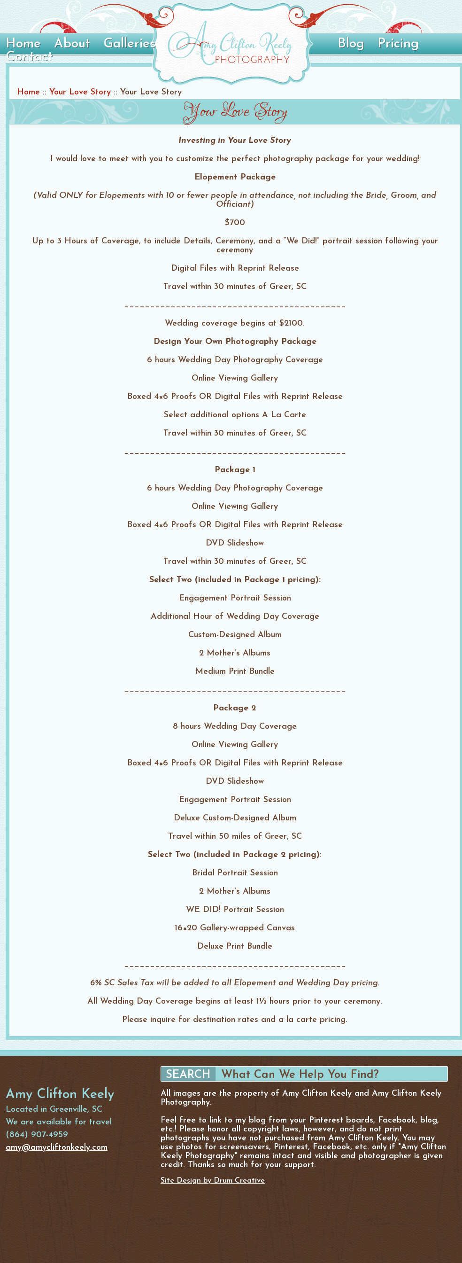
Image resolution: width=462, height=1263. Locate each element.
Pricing (398, 44)
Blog (351, 44)
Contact (29, 57)
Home (23, 44)
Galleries (129, 44)
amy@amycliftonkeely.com (57, 1147)
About (72, 44)
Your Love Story (80, 92)
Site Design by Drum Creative (213, 1181)
